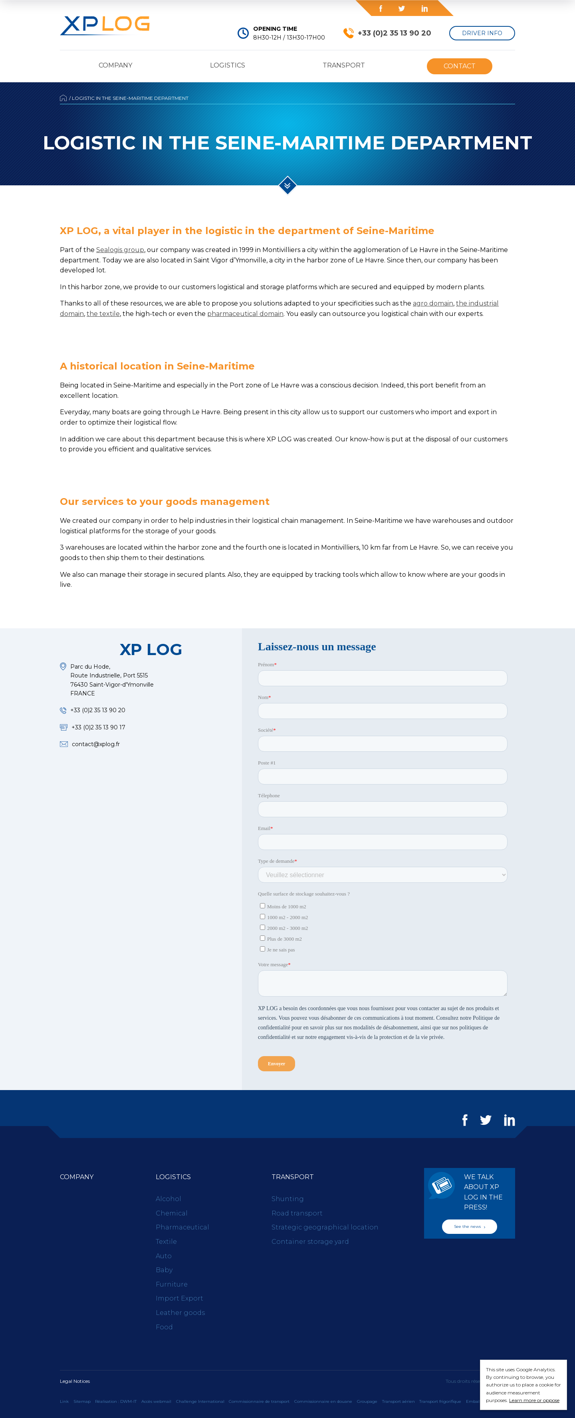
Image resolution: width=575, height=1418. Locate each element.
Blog (308, 8)
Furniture (172, 1284)
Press (240, 8)
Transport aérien (398, 1401)
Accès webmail (156, 1401)
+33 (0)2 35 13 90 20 (394, 33)
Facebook (380, 8)
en (502, 8)
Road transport (297, 1213)
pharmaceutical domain (245, 314)
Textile (166, 1241)
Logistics (227, 65)
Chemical (172, 1213)
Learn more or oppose (534, 1400)
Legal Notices (75, 1381)
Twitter (401, 9)
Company (115, 65)
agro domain (433, 303)
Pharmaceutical (182, 1227)
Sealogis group (120, 250)
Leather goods (180, 1313)
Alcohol (168, 1199)
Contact (460, 66)
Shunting (288, 1199)
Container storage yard (310, 1241)
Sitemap (82, 1401)
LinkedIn (424, 8)
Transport (344, 65)
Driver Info (482, 33)
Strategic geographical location (325, 1227)
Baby (164, 1270)
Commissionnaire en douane (323, 1401)
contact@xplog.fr (96, 744)
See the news (469, 1226)
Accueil (63, 98)
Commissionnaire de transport (259, 1401)
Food (164, 1327)
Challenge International (200, 1401)
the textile (103, 314)
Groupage (367, 1401)
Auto (164, 1256)
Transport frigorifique (440, 1401)
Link (64, 1401)
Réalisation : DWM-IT (116, 1401)
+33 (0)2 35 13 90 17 (98, 727)
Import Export (179, 1298)
